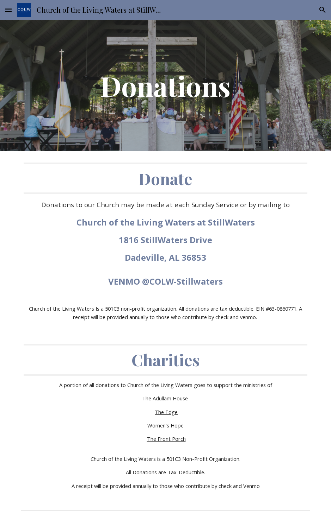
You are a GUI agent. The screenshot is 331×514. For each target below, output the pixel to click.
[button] (8, 9)
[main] (165, 85)
